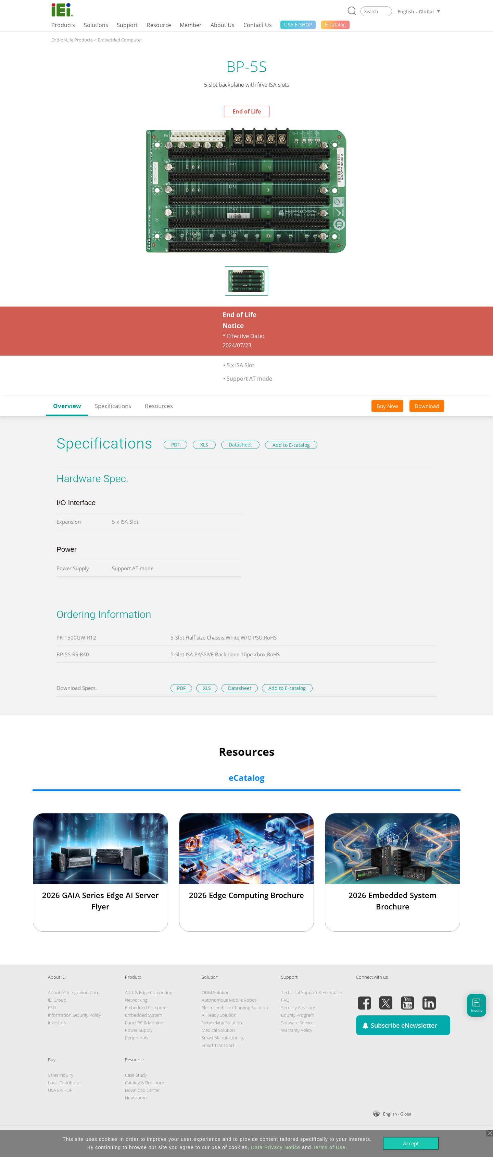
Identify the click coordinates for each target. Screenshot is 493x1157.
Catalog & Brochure (144, 1083)
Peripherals (136, 1038)
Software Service (297, 1022)
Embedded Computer (120, 40)
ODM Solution (216, 992)
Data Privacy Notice (275, 1147)
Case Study (136, 1075)
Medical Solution (218, 1030)
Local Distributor (64, 1083)
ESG (52, 1007)
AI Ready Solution (219, 1015)
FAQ (285, 1000)
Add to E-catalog (291, 445)
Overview (67, 406)
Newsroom (136, 1098)
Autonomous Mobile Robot (229, 1000)
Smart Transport (218, 1045)
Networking (136, 1000)
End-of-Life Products (72, 40)
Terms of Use (329, 1147)
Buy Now (387, 406)
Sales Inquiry (60, 1075)
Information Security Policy (74, 1015)
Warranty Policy (296, 1030)
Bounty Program (297, 1015)
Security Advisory (298, 1007)
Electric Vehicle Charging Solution (235, 1007)
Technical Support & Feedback (311, 992)
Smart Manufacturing (223, 1038)
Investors (57, 1022)
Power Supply (138, 1030)
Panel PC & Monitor (144, 1022)
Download (427, 406)
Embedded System (143, 1015)
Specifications (113, 406)
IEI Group (57, 1000)
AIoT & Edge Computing (148, 992)
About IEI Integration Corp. (74, 992)
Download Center (142, 1090)
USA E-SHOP (60, 1090)
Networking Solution (222, 1022)
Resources (159, 406)
